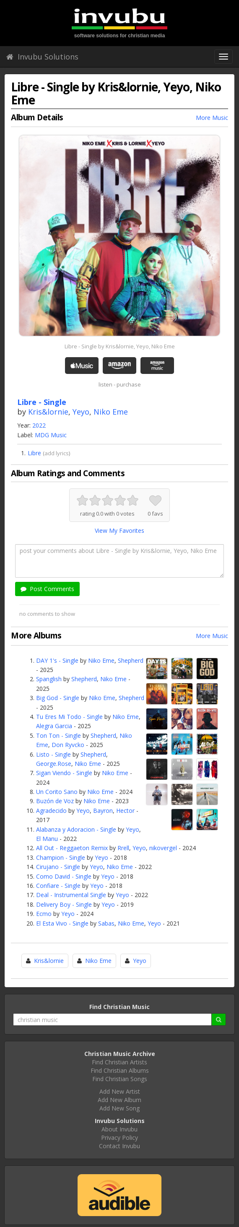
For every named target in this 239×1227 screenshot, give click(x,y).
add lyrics (56, 453)
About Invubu (119, 1129)
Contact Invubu (119, 1146)
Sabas (106, 923)
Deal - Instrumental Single (71, 895)
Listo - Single (53, 754)
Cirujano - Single (58, 867)
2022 (39, 425)
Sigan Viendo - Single (64, 773)
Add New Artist (119, 1091)
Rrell (123, 848)
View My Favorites (119, 530)
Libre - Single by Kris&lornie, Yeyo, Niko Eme (120, 346)
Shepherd (130, 660)
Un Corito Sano (57, 792)
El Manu (47, 839)
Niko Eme (111, 412)
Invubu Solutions (42, 57)
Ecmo (44, 914)
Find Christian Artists (119, 1062)
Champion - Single (60, 857)
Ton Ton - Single (58, 735)
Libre (34, 453)
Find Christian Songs (119, 1079)
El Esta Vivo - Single (62, 923)
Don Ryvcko (68, 745)
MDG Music (51, 435)
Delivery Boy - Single (64, 904)
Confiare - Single (58, 886)
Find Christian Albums (120, 1070)
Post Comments (47, 589)
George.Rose (53, 764)
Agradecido (51, 811)
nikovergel (163, 848)
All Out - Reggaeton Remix (72, 848)
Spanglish (49, 679)
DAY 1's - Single (57, 660)
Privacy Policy (119, 1137)
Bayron (103, 811)
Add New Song (119, 1108)
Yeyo (81, 412)
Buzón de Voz (55, 801)
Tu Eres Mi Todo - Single (69, 717)
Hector (125, 811)
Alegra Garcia (54, 726)
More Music (212, 118)
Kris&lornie (48, 412)
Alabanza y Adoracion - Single (76, 829)
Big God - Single (57, 698)
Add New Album (119, 1100)
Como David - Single (63, 876)
